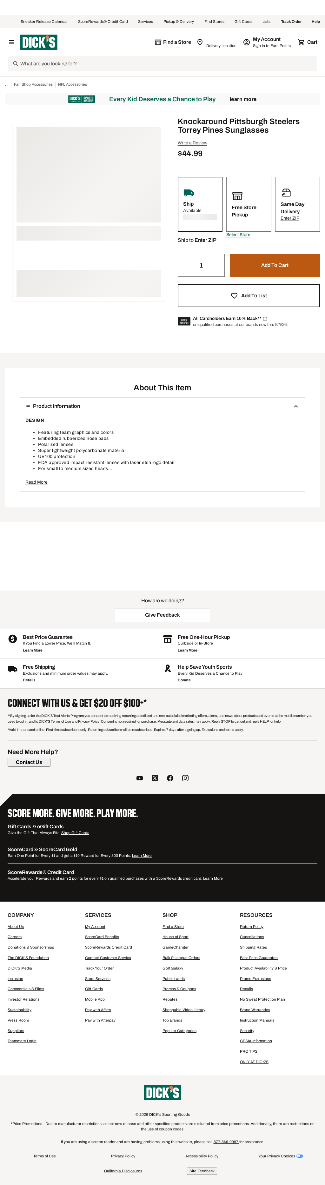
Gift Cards (243, 21)
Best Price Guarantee (259, 958)
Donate (184, 680)
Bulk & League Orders (181, 958)
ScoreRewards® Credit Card (103, 21)
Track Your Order (99, 968)
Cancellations (252, 937)
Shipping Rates (253, 947)
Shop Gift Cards (75, 833)
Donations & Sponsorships (31, 947)
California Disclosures (123, 1171)
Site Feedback (202, 1171)
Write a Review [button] (192, 143)
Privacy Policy (123, 1156)
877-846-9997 (226, 1142)
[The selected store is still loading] (173, 42)
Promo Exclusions (255, 978)
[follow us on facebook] (170, 779)
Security (247, 1031)
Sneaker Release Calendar (44, 21)
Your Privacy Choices (276, 1156)
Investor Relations (23, 999)
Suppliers (16, 1031)
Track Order (291, 21)
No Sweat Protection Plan (262, 999)
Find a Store (173, 926)
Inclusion (15, 978)
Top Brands (172, 1020)
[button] (238, 235)
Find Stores (214, 21)
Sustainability (19, 1010)
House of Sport (175, 937)
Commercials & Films (26, 989)
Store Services (97, 978)
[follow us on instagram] (185, 779)
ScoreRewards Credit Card (108, 947)
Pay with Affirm (98, 1010)
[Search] (168, 63)
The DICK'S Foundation (28, 958)
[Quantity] (201, 265)
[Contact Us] (29, 762)
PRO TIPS (248, 1051)
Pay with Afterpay (100, 1020)
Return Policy (251, 926)
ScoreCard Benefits (102, 937)
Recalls (246, 989)
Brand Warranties (255, 1010)
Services (145, 21)
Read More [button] (36, 482)
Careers (15, 937)
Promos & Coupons (179, 989)
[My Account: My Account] (267, 42)
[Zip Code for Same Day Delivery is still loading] (217, 42)
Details (29, 680)
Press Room (18, 1020)
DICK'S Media (20, 968)
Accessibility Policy (201, 1156)
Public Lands (173, 978)
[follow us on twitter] (155, 779)
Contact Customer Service (108, 958)
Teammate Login (22, 1041)
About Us (16, 926)
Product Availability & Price (263, 968)
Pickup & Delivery (178, 21)
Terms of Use (44, 1156)
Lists (266, 21)
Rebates (169, 999)
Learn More (243, 99)
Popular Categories (179, 1031)
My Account (95, 926)
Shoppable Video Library (183, 1010)
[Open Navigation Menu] (11, 42)
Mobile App (95, 999)
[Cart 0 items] (308, 42)
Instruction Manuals (257, 1020)
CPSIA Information (256, 1041)
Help (316, 21)
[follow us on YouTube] (139, 779)
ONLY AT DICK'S (254, 1062)
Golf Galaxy (172, 968)
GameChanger (175, 947)
